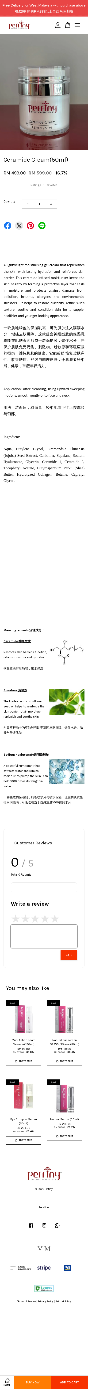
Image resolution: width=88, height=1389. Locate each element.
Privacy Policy (45, 1301)
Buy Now (32, 1382)
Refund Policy (63, 1301)
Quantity (9, 201)
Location (44, 1207)
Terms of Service (26, 1301)
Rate (68, 955)
